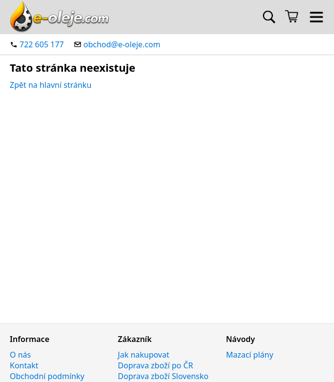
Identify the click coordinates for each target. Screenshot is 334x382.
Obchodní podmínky (47, 376)
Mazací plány (249, 354)
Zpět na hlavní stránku (50, 85)
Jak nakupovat (143, 354)
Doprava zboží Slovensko (163, 376)
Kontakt (24, 365)
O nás (20, 354)
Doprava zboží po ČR (155, 365)
